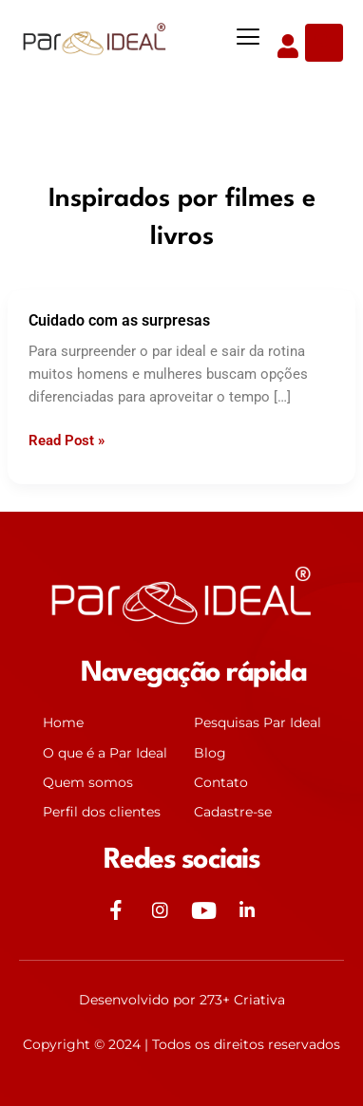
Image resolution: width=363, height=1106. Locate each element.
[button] (248, 37)
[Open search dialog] (324, 43)
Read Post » (67, 439)
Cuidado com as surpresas (119, 320)
